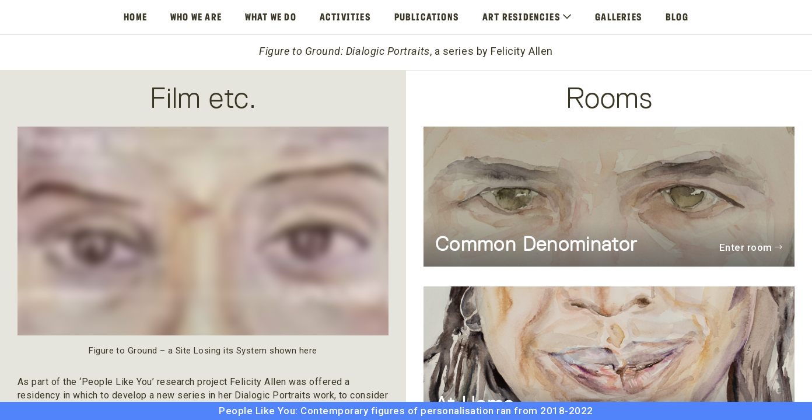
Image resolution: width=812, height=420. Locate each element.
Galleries (618, 17)
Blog (677, 17)
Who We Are (196, 17)
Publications (426, 17)
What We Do (270, 17)
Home (135, 17)
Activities (345, 17)
